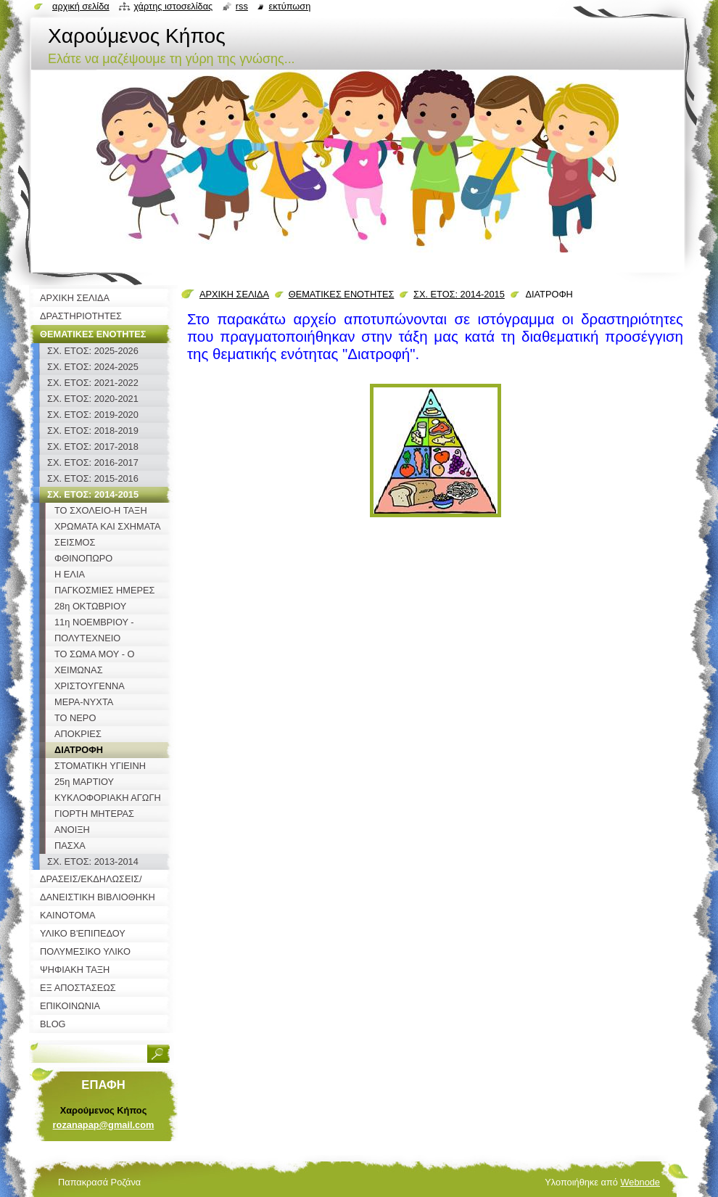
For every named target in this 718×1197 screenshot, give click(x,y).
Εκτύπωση (289, 6)
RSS (242, 6)
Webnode (640, 1182)
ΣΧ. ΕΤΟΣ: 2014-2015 (459, 294)
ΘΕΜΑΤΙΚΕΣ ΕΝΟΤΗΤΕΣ (342, 294)
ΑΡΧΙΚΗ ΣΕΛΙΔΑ (234, 294)
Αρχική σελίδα (81, 6)
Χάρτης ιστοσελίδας (172, 6)
